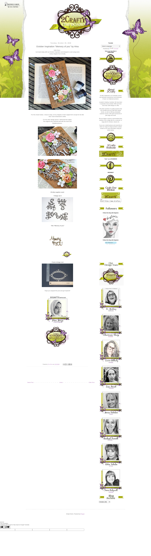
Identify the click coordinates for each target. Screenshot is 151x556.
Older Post (91, 382)
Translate (114, 48)
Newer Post (30, 382)
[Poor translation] (7, 527)
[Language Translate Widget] (110, 46)
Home (61, 382)
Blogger (82, 514)
